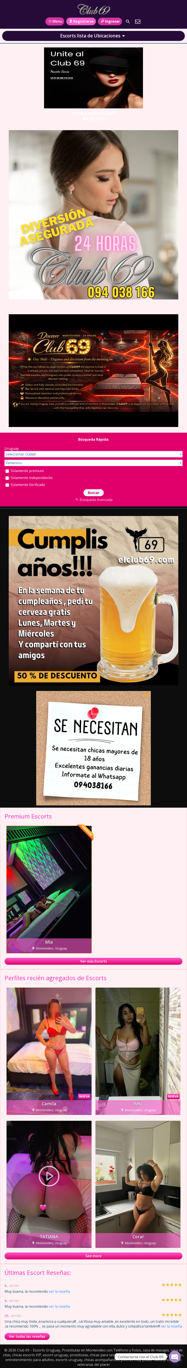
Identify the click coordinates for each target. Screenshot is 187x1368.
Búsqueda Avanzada (93, 499)
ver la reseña (59, 1291)
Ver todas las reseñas (27, 1336)
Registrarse (81, 21)
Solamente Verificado (25, 484)
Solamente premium (24, 470)
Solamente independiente (29, 477)
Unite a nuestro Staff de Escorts (93, 115)
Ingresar (110, 21)
